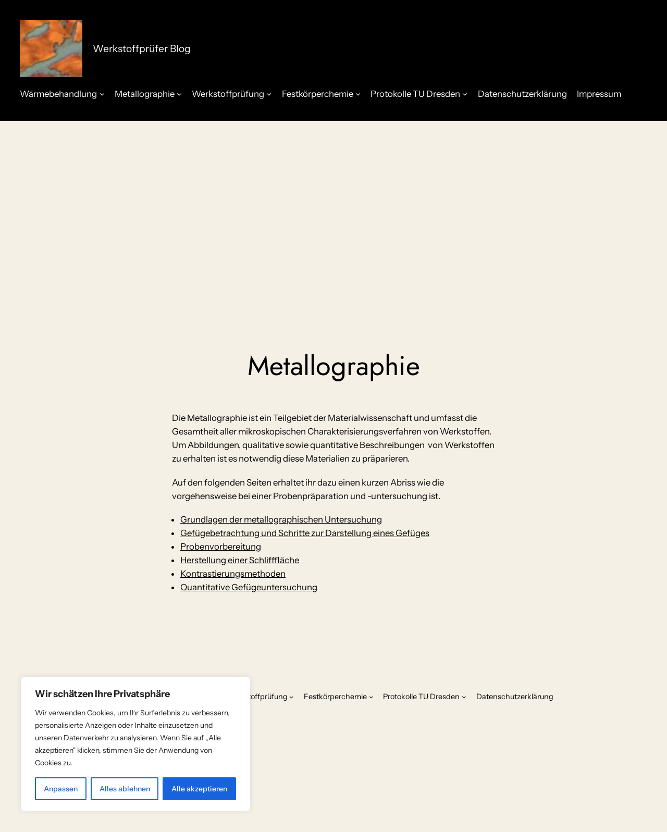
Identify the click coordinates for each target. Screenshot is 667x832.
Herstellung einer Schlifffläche (239, 560)
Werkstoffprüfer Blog (142, 48)
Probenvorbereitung (220, 546)
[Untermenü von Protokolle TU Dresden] (464, 93)
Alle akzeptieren (199, 788)
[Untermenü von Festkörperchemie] (358, 93)
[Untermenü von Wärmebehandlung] (102, 93)
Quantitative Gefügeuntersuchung (248, 587)
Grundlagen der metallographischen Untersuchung (281, 519)
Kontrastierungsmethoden (233, 573)
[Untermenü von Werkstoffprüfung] (268, 93)
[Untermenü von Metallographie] (179, 93)
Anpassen (61, 788)
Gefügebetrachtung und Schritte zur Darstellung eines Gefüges (304, 533)
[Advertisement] (333, 204)
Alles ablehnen (125, 788)
